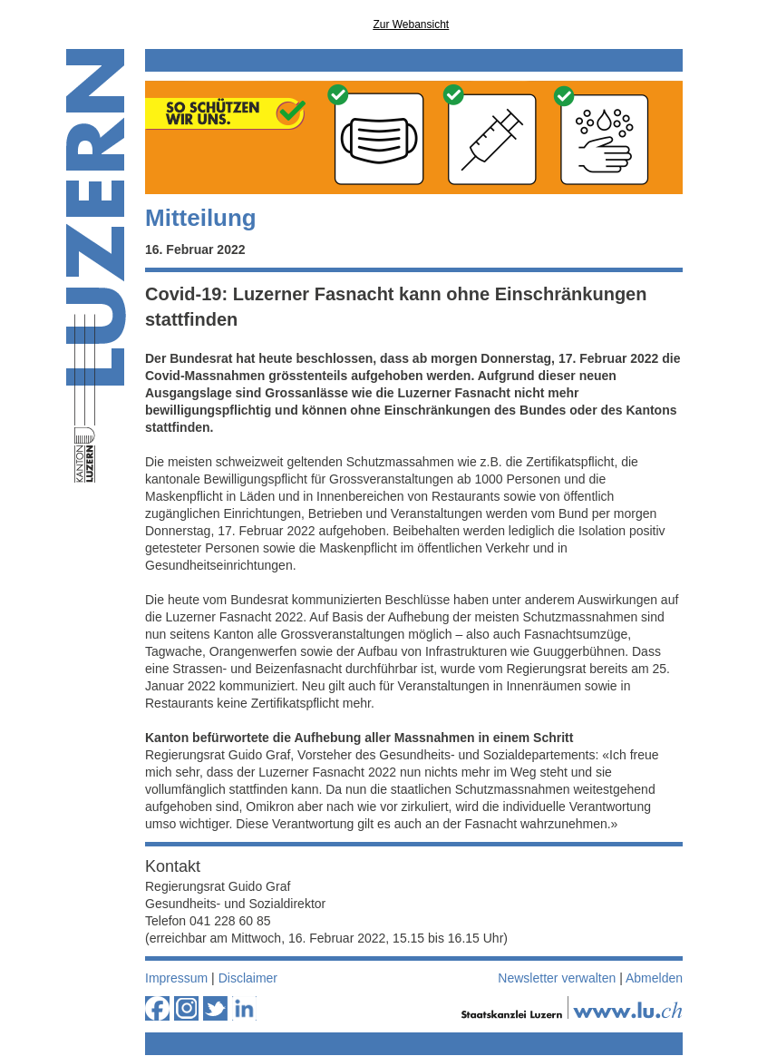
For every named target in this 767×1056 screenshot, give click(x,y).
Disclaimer (247, 978)
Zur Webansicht (411, 24)
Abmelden (654, 978)
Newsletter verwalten (557, 978)
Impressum (176, 978)
